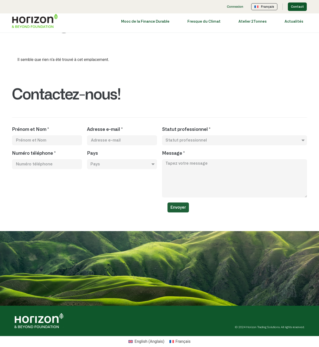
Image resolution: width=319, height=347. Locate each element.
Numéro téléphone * (34, 153)
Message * (173, 153)
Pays (92, 153)
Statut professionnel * (186, 129)
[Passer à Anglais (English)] (146, 341)
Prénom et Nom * (30, 129)
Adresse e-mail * (105, 129)
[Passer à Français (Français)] (180, 341)
